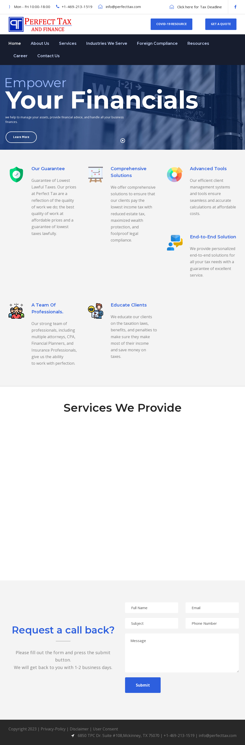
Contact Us (48, 56)
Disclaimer (79, 729)
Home (15, 43)
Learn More (21, 137)
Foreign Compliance (157, 43)
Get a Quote (221, 24)
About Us (40, 43)
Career (20, 56)
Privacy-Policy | (55, 729)
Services (68, 43)
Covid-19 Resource (171, 24)
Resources (198, 43)
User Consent (105, 729)
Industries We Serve (106, 43)
